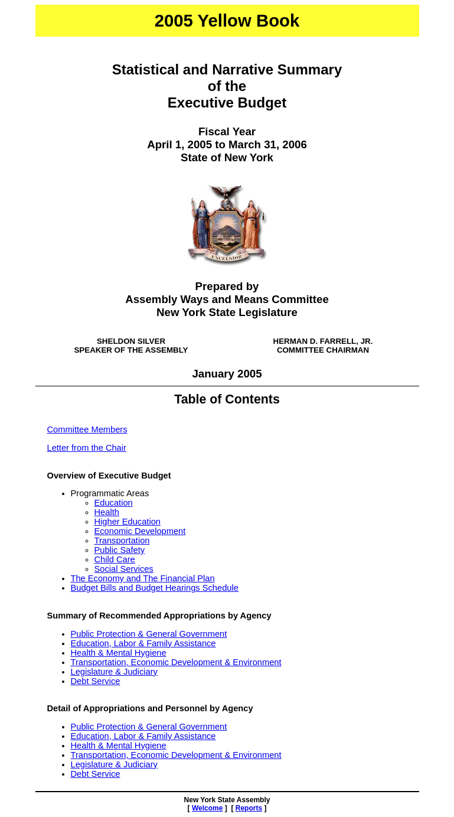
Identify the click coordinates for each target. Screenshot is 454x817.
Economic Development (140, 531)
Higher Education (127, 521)
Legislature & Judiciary (114, 671)
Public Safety (119, 550)
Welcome (207, 808)
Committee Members (87, 429)
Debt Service (95, 681)
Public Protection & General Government (149, 634)
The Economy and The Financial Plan (143, 578)
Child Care (114, 559)
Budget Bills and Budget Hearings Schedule (155, 588)
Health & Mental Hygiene (118, 652)
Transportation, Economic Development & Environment (176, 662)
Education (113, 502)
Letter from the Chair (86, 448)
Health (106, 512)
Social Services (123, 569)
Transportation (122, 540)
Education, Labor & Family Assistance (143, 643)
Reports (249, 808)
